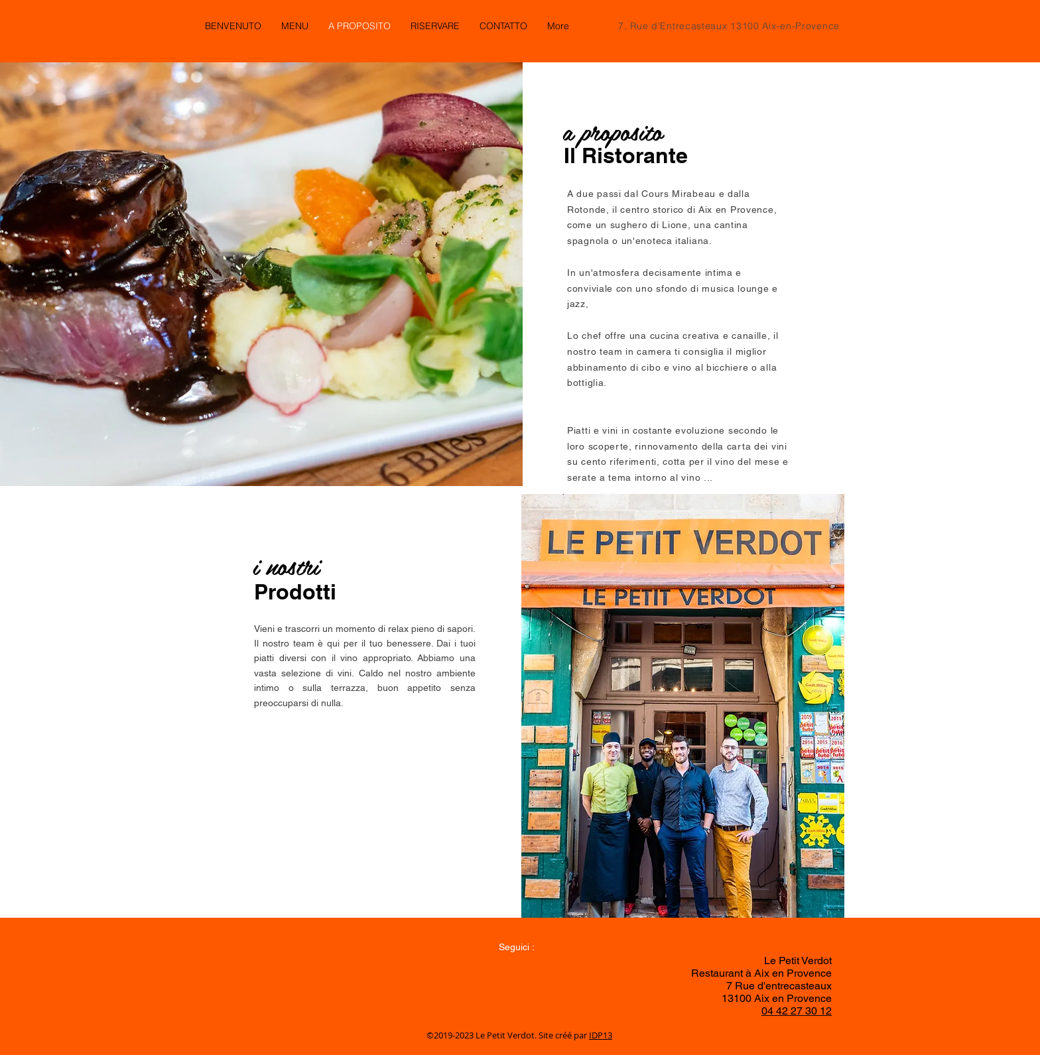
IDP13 (600, 1035)
